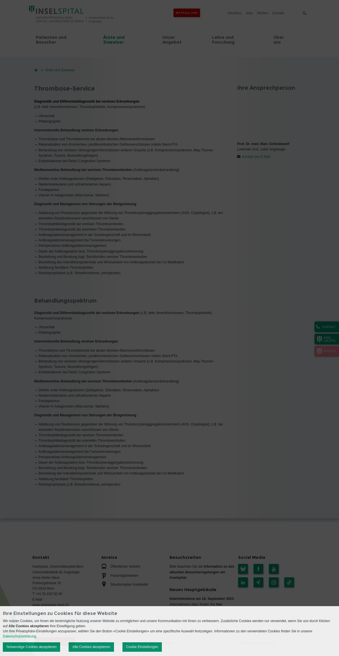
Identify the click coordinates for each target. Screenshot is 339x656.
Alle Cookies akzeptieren (91, 647)
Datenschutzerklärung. (20, 636)
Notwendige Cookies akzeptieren (31, 647)
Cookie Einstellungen (142, 647)
